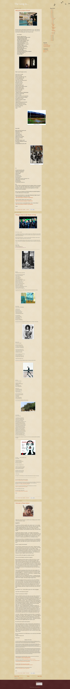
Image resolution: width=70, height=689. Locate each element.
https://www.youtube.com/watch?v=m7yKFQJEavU (21, 480)
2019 (51, 17)
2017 (51, 36)
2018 (51, 35)
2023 (51, 13)
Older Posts (40, 676)
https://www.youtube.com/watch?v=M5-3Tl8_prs (29, 659)
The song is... (21, 3)
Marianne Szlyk (46, 50)
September (53, 18)
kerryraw (45, 51)
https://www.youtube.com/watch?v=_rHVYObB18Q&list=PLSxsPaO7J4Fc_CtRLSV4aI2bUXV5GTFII (23, 657)
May (52, 23)
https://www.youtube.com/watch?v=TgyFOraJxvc (24, 197)
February (53, 32)
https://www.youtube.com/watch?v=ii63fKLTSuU (24, 200)
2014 (51, 40)
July (52, 20)
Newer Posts (16, 676)
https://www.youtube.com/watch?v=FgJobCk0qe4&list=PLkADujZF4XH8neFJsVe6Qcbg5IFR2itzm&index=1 (24, 664)
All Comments (38, 684)
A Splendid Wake (45, 44)
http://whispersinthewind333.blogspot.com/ (20, 247)
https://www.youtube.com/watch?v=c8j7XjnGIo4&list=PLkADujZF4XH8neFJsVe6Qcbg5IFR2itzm (27, 661)
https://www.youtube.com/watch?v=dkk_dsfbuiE (21, 486)
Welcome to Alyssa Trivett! (22, 10)
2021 (51, 14)
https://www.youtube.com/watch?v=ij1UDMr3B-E (24, 204)
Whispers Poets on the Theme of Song (25, 214)
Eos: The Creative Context (46, 45)
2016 (51, 37)
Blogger (39, 687)
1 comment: (27, 209)
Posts (37, 683)
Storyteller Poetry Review (46, 46)
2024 (51, 12)
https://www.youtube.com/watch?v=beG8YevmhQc (23, 668)
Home (28, 676)
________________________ (19, 361)
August (53, 19)
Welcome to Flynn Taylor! (22, 503)
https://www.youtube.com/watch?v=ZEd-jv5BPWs (21, 491)
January (53, 33)
